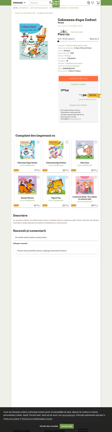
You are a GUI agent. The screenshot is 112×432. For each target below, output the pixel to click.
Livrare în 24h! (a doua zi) (87, 99)
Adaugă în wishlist (78, 84)
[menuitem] (88, 2)
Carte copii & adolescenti (39, 8)
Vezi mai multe (70, 32)
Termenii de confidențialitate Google (37, 419)
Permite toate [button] (66, 426)
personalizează (68, 415)
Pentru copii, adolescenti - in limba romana (64, 8)
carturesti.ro (23, 8)
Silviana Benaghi (72, 66)
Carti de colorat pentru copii (25, 13)
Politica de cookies (11, 419)
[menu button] (20, 2)
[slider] (78, 41)
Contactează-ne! (75, 119)
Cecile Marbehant (72, 26)
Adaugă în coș (78, 78)
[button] (40, 2)
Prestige (67, 56)
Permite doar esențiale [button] (49, 426)
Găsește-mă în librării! (78, 105)
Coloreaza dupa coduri (73, 63)
